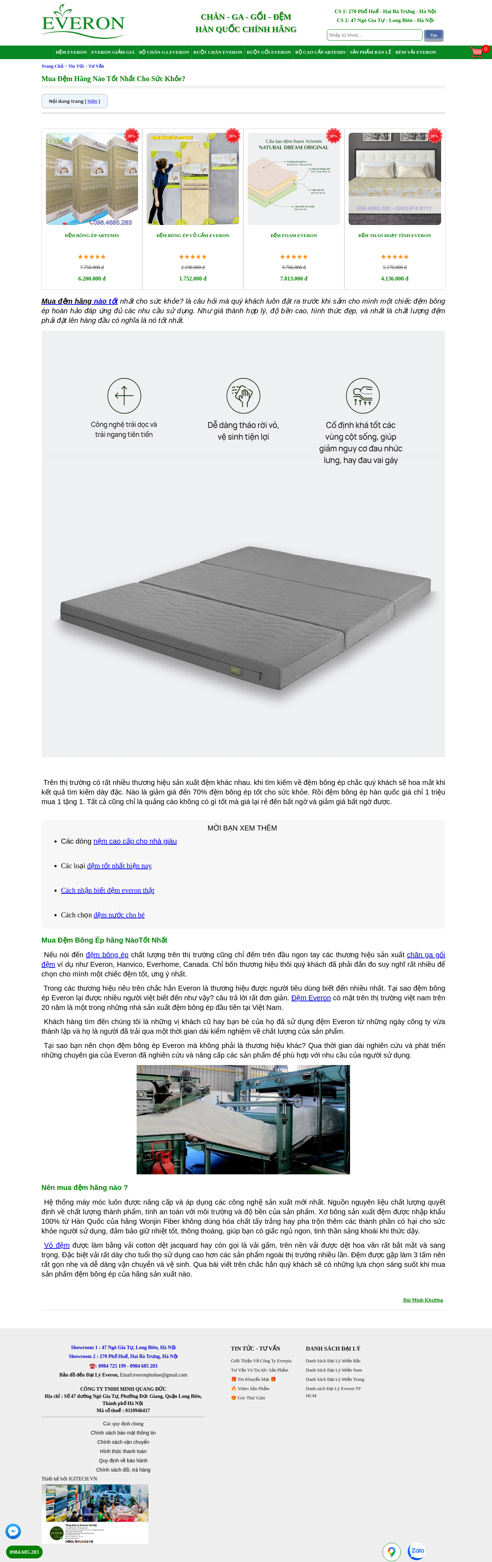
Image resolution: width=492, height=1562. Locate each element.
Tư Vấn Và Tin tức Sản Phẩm (259, 1370)
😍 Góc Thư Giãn (248, 1397)
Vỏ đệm (57, 1245)
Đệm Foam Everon (294, 235)
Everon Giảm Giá (113, 52)
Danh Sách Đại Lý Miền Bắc (333, 1360)
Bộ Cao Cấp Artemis (320, 52)
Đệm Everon (71, 52)
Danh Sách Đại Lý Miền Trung (335, 1379)
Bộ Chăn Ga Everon (164, 52)
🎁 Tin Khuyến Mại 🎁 (253, 1379)
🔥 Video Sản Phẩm (250, 1388)
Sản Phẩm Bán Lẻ (370, 52)
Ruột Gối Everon (269, 52)
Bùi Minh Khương (423, 1300)
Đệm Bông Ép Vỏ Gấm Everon (193, 235)
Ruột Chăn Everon (218, 52)
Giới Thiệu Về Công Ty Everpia (261, 1360)
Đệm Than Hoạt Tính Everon (394, 235)
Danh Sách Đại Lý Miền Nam (334, 1370)
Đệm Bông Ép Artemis (92, 235)
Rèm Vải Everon (415, 52)
